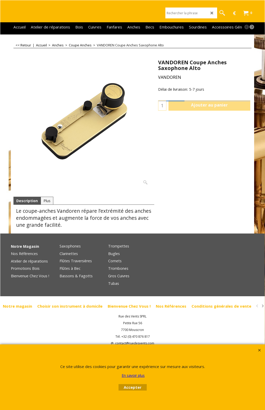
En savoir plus (133, 375)
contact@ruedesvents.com (134, 343)
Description (27, 200)
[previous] (246, 27)
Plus (46, 200)
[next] (251, 27)
